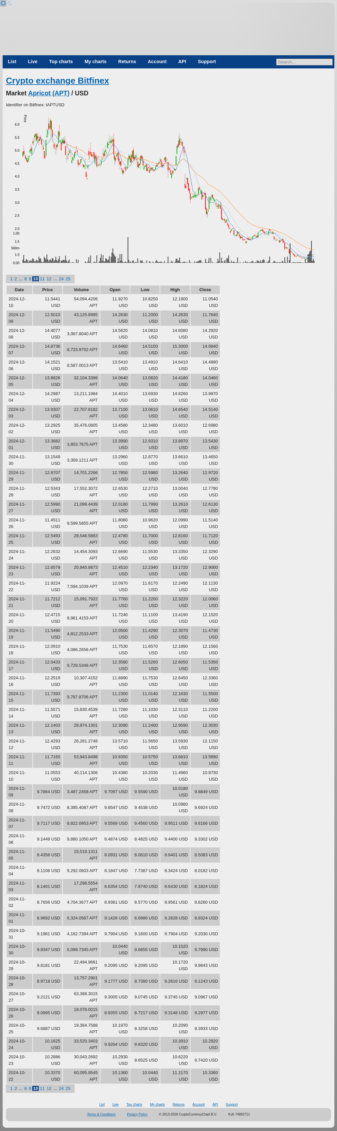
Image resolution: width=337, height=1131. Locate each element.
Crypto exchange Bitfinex (57, 81)
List (12, 61)
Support (207, 61)
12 (49, 278)
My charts (96, 61)
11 (42, 278)
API (182, 61)
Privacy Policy (137, 1114)
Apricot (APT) (49, 93)
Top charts (61, 61)
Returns (127, 61)
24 (61, 278)
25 (68, 278)
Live (33, 61)
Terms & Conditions (101, 1114)
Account (157, 61)
